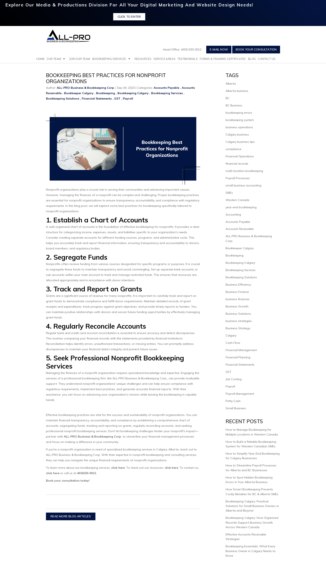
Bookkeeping (105, 93)
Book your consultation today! (68, 480)
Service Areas (164, 58)
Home (40, 58)
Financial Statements (97, 98)
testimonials (188, 58)
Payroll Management (240, 394)
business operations (239, 127)
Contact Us (266, 58)
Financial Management (241, 350)
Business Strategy (238, 328)
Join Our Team (79, 58)
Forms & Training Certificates (223, 58)
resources (143, 58)
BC (228, 98)
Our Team (54, 58)
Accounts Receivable (240, 229)
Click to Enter (140, 16)
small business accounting (243, 185)
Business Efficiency (238, 284)
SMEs (229, 193)
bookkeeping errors (239, 113)
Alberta (231, 83)
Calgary (231, 335)
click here (117, 468)
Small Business (236, 408)
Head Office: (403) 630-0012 (182, 49)
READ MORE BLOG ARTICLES (71, 516)
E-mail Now (219, 49)
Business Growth (237, 306)
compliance (233, 149)
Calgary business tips (240, 142)
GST (117, 98)
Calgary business (237, 134)
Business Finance (237, 292)
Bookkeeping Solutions (62, 98)
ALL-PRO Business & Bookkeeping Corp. (93, 436)
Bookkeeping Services (109, 58)
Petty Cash (233, 401)
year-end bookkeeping (241, 207)
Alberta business (237, 91)
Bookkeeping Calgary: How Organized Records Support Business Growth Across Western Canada (252, 522)
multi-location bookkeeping (244, 171)
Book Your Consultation (256, 49)
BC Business (234, 105)
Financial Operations (240, 156)
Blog (252, 58)
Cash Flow (233, 343)
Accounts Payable (166, 88)
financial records (237, 163)
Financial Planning (238, 357)
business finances (237, 299)
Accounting (233, 214)
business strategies (239, 321)
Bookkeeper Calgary (79, 93)
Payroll (128, 98)
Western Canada (237, 200)
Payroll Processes (238, 178)
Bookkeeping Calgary (133, 93)
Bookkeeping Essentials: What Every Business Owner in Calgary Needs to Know (250, 550)
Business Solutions (238, 314)
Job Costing (234, 379)
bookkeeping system (240, 120)
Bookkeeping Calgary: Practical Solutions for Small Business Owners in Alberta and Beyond (252, 506)
